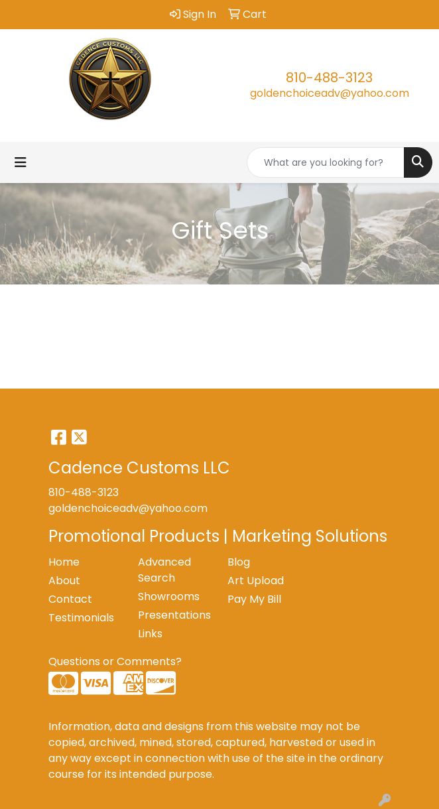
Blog (238, 562)
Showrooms (169, 596)
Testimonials (81, 617)
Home (64, 562)
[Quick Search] (326, 162)
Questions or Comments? (115, 661)
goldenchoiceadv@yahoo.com (329, 93)
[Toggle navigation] (20, 162)
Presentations (174, 615)
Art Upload (255, 580)
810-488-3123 (329, 77)
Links (150, 633)
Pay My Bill (254, 599)
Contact (70, 599)
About (64, 580)
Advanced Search (164, 570)
